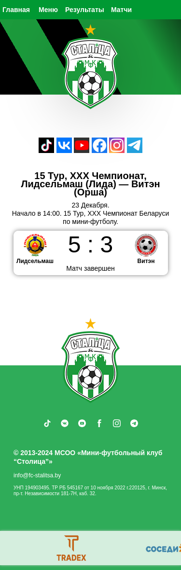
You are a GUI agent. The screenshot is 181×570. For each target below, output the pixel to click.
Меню (48, 10)
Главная (16, 10)
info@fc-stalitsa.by (37, 475)
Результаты (84, 10)
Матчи (121, 10)
